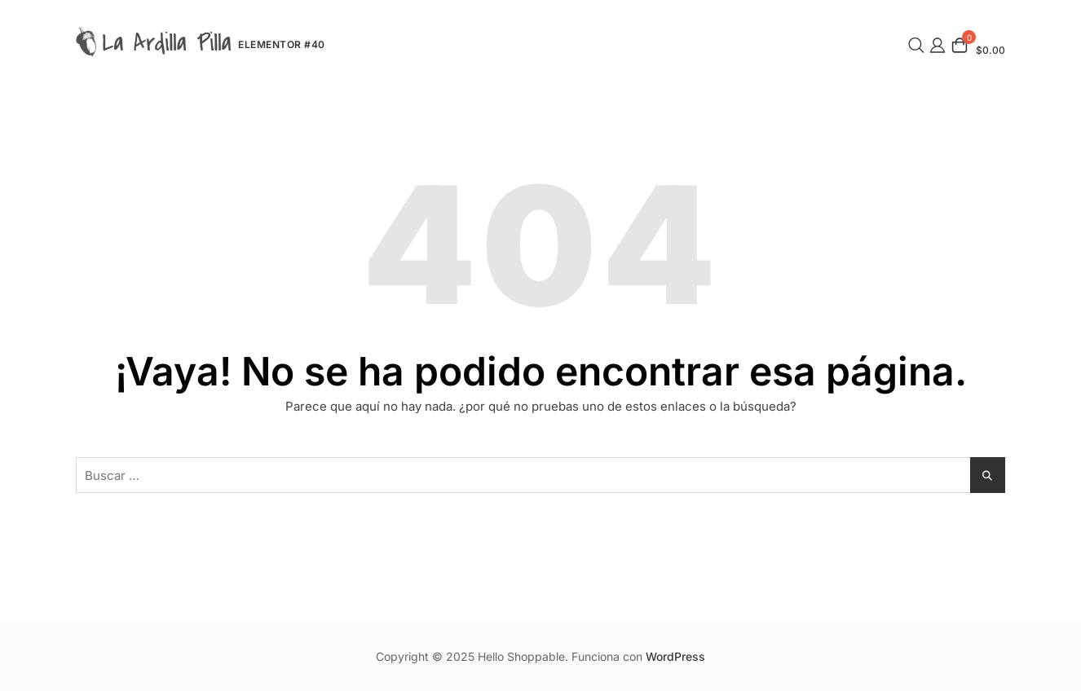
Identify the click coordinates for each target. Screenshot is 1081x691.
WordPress (675, 656)
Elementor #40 (281, 44)
